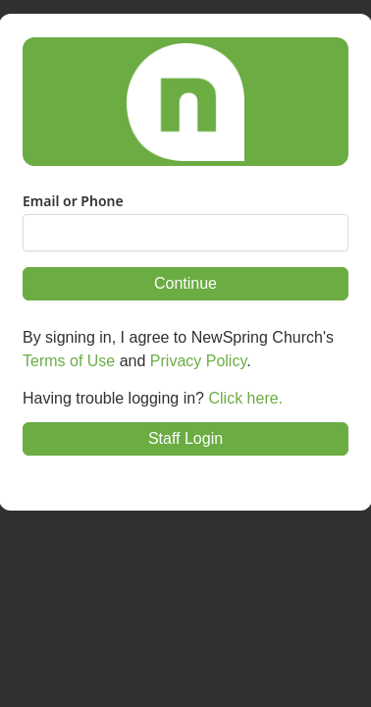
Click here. (245, 398)
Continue (185, 283)
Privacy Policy (198, 361)
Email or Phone (73, 201)
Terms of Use (69, 361)
